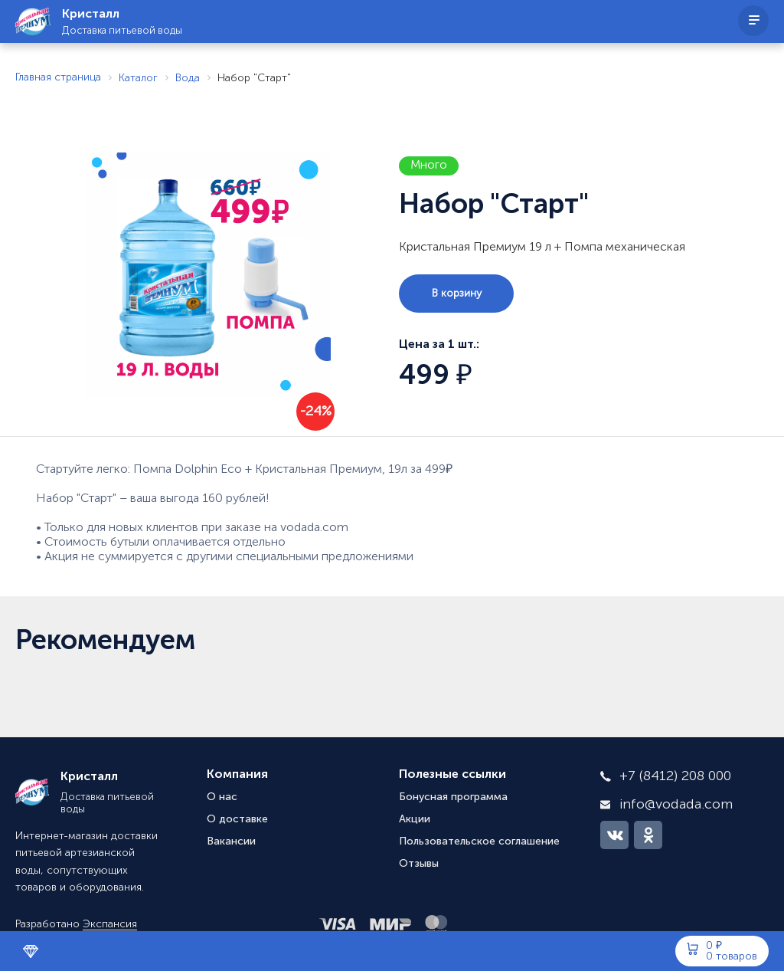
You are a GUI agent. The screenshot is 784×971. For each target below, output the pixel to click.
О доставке (237, 819)
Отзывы (419, 863)
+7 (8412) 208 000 (675, 776)
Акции (414, 819)
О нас (222, 797)
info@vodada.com (676, 805)
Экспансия (110, 924)
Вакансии (231, 841)
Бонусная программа (453, 797)
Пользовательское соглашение (479, 841)
